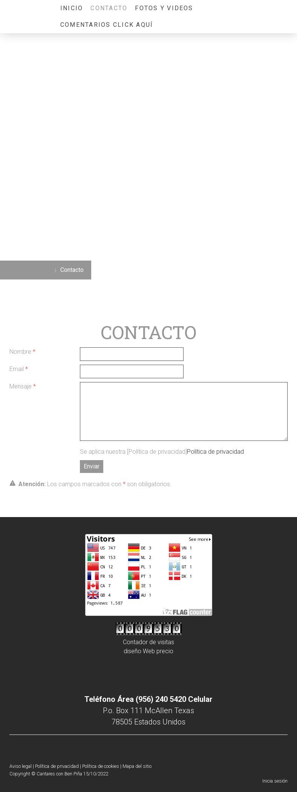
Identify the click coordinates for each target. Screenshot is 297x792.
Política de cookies (100, 766)
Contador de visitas (148, 642)
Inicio (71, 8)
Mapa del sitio (137, 766)
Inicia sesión (275, 781)
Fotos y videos (164, 8)
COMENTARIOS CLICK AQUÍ (106, 24)
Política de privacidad (215, 451)
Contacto (108, 8)
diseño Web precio (148, 651)
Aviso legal (20, 766)
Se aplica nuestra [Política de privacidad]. (162, 451)
